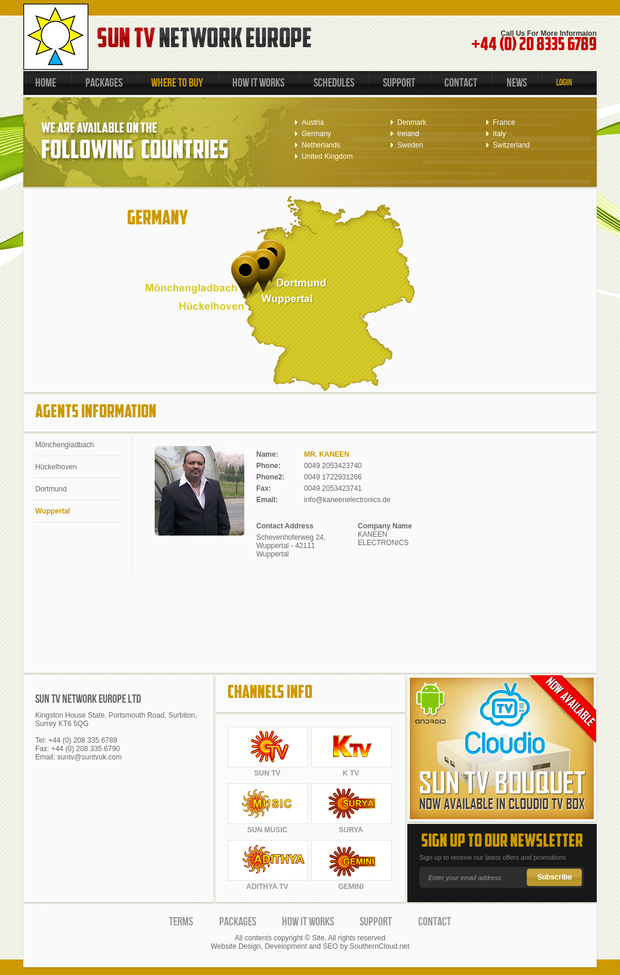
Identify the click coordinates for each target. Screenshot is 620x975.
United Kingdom (327, 156)
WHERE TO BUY (177, 83)
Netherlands (321, 145)
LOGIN (564, 82)
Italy (499, 134)
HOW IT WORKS (258, 83)
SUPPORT (399, 83)
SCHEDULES (334, 83)
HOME (45, 83)
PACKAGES (103, 83)
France (504, 122)
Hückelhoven (55, 467)
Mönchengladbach (64, 445)
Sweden (410, 145)
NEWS (517, 83)
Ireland (408, 134)
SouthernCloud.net (379, 946)
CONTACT (460, 83)
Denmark (411, 122)
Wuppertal (52, 511)
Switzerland (511, 145)
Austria (313, 122)
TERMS (181, 922)
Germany (316, 134)
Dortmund (51, 489)
